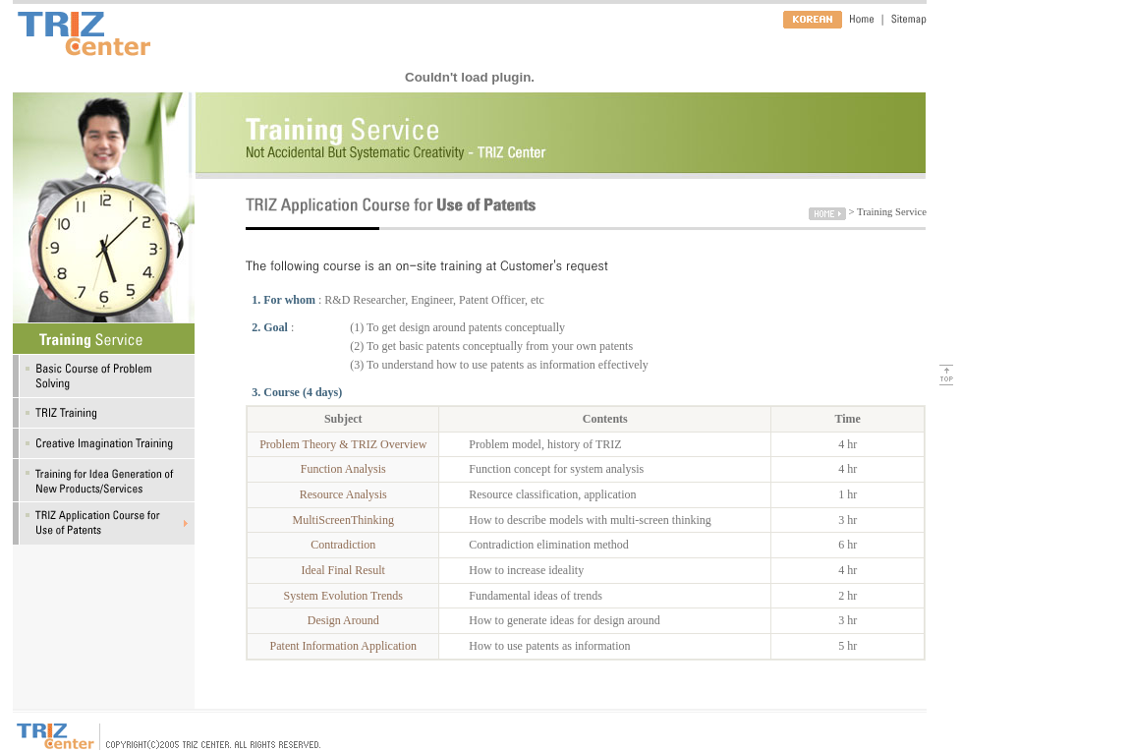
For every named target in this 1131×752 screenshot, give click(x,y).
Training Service (892, 211)
